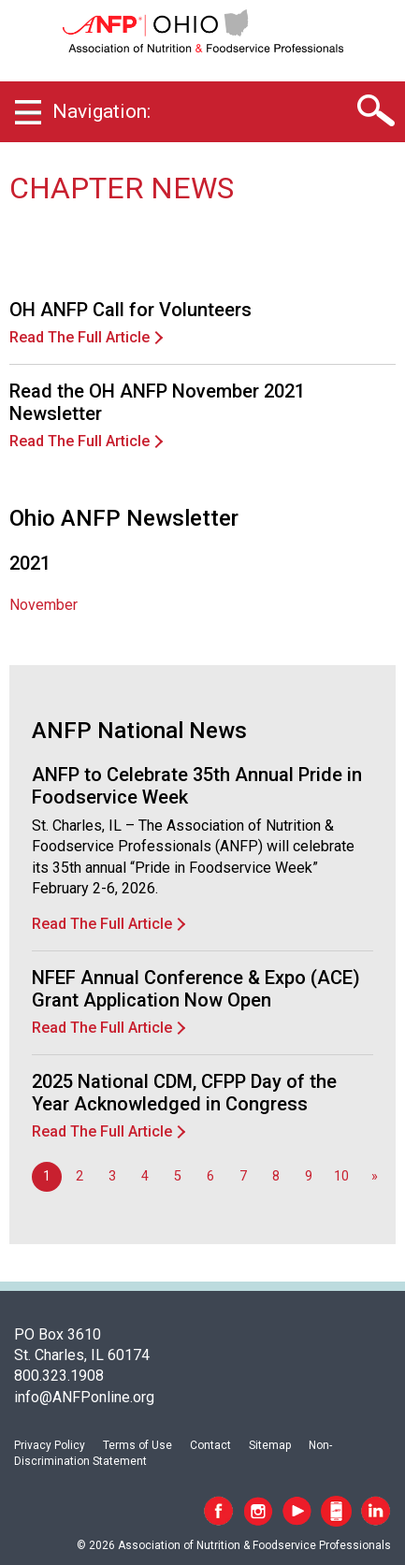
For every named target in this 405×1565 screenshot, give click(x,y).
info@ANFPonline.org (84, 1397)
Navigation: (101, 111)
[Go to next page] (374, 1177)
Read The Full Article (79, 337)
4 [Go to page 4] (145, 1176)
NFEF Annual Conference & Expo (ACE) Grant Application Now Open (196, 988)
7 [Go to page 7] (243, 1176)
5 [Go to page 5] (177, 1176)
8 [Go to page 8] (276, 1176)
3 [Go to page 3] (112, 1176)
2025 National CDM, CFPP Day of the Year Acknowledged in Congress (184, 1092)
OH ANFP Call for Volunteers (130, 309)
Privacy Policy (49, 1445)
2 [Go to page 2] (79, 1176)
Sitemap (270, 1445)
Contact (210, 1445)
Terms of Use (137, 1445)
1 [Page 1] (47, 1176)
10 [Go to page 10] (341, 1176)
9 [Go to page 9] (308, 1176)
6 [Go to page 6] (210, 1176)
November (43, 605)
